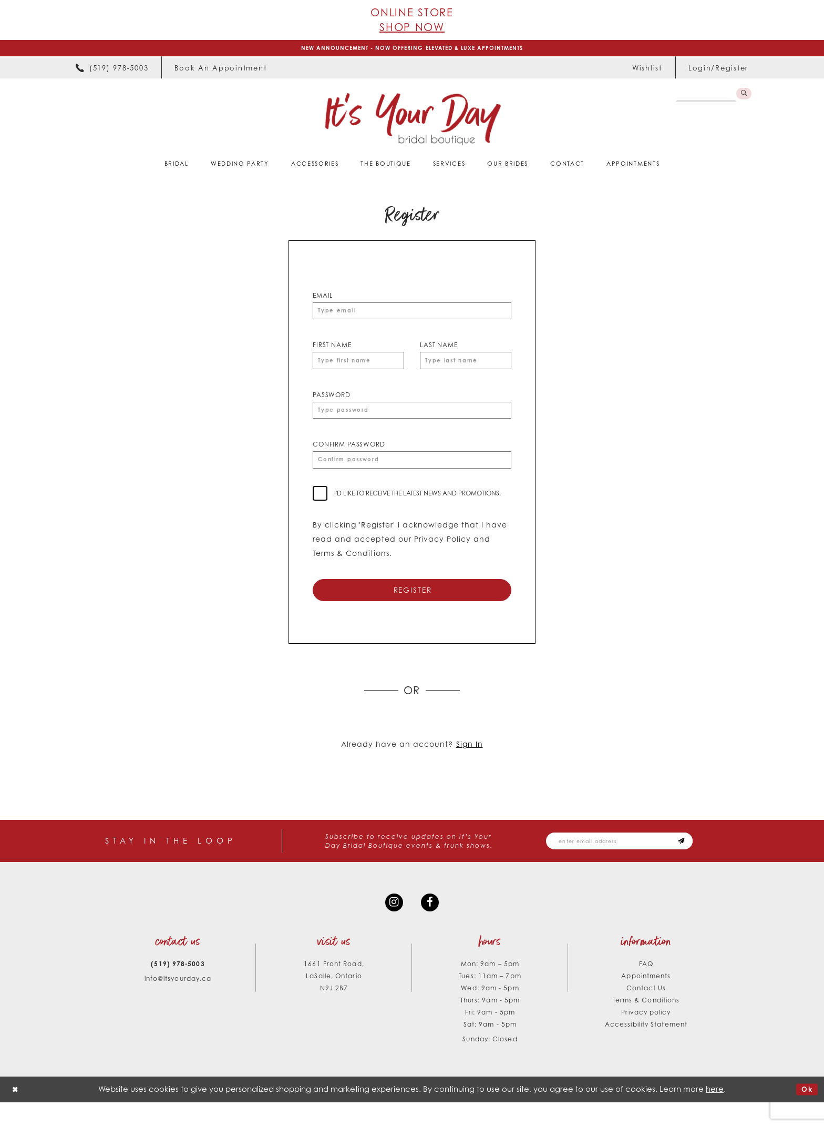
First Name (332, 350)
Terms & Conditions (646, 1024)
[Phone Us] (112, 70)
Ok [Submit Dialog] (805, 1113)
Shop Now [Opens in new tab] (412, 27)
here (715, 1113)
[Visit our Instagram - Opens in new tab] (392, 924)
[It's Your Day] (412, 121)
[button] (718, 70)
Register (412, 606)
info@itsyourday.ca (178, 1002)
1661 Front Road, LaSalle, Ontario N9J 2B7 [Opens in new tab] (334, 999)
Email (323, 298)
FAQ (646, 987)
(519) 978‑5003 (177, 987)
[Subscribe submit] (706, 860)
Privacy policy (646, 1036)
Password (332, 403)
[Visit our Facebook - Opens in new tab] (431, 924)
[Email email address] (632, 860)
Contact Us (646, 1012)
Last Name (439, 350)
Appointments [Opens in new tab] (646, 999)
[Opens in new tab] (220, 70)
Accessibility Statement (646, 1048)
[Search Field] (703, 98)
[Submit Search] (742, 98)
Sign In (469, 762)
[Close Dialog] (16, 1113)
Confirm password (349, 456)
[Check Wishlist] (647, 70)
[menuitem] (112, 70)
